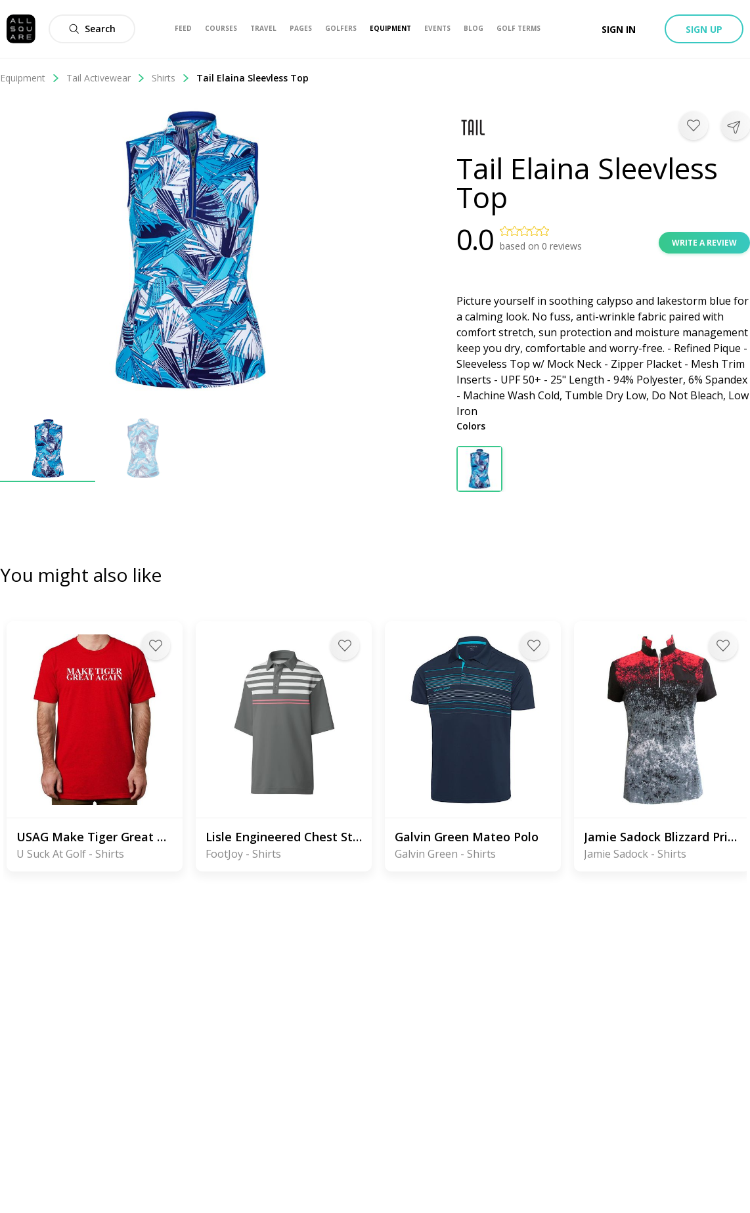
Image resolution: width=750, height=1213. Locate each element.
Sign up (704, 29)
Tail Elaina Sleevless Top (252, 78)
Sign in (619, 29)
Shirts (171, 78)
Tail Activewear (105, 78)
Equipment (30, 78)
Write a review (704, 242)
